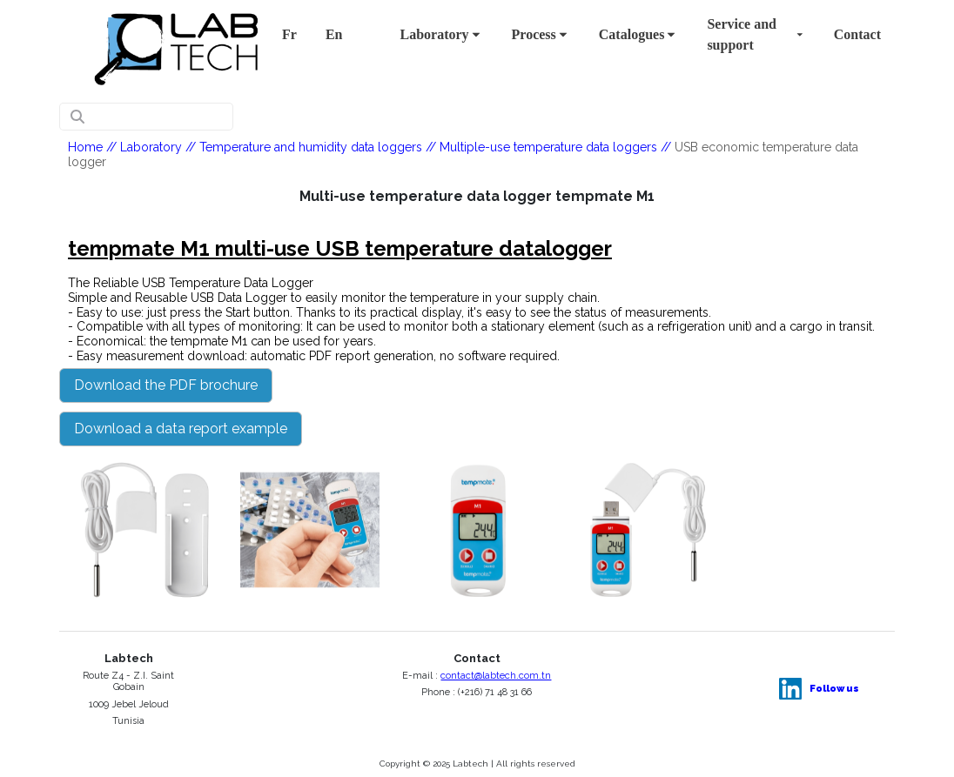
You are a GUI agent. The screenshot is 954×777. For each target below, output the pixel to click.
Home (85, 147)
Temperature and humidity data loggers (310, 147)
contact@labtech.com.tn (495, 675)
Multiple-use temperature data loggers (548, 147)
